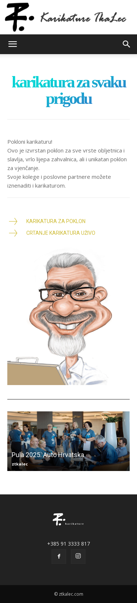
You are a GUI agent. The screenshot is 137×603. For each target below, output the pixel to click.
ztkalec (20, 464)
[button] (12, 44)
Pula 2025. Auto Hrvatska (48, 455)
